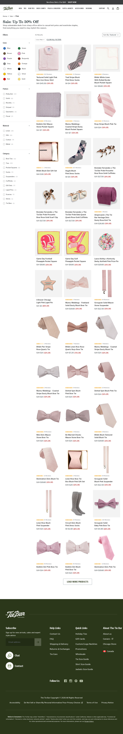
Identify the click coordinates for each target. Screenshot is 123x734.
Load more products (77, 581)
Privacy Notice (107, 702)
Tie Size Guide (82, 659)
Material (16, 126)
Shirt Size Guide (82, 664)
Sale (11, 16)
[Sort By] (111, 35)
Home (5, 16)
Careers (108, 639)
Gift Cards (80, 639)
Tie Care (53, 654)
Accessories (79, 8)
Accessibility (15, 702)
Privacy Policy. (89, 721)
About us (107, 634)
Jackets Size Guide (84, 669)
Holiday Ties (81, 634)
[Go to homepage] (8, 8)
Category (16, 153)
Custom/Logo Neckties (86, 644)
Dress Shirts (41, 8)
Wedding (89, 8)
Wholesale (80, 654)
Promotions (81, 649)
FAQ (52, 639)
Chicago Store (109, 644)
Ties (25, 8)
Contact (19, 666)
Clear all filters (54, 40)
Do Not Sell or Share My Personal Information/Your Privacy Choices (53, 702)
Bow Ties (31, 8)
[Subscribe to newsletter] (38, 642)
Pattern (16, 89)
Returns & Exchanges (60, 649)
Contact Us (55, 634)
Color (16, 43)
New (20, 8)
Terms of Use (92, 702)
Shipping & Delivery (59, 644)
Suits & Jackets (67, 8)
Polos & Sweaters (54, 8)
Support (102, 8)
